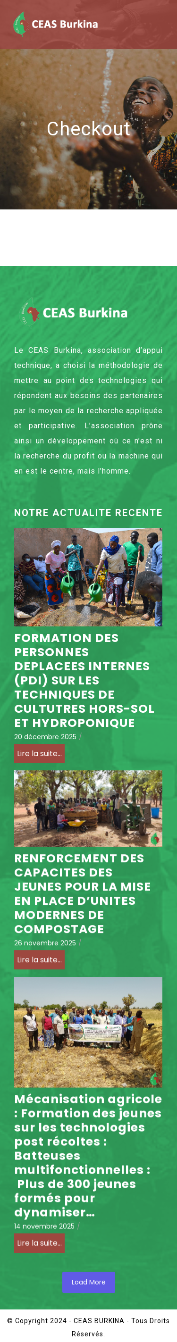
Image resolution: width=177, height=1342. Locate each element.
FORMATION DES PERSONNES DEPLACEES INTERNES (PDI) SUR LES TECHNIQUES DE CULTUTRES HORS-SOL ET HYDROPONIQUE (84, 680)
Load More (89, 1282)
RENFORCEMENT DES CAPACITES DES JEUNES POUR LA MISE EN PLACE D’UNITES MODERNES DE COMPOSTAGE (82, 898)
